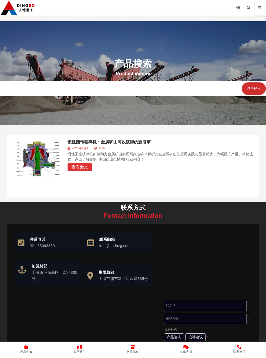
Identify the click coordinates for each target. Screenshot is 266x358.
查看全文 (79, 167)
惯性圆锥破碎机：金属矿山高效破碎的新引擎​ (109, 142)
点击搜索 (254, 88)
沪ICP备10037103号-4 (148, 336)
